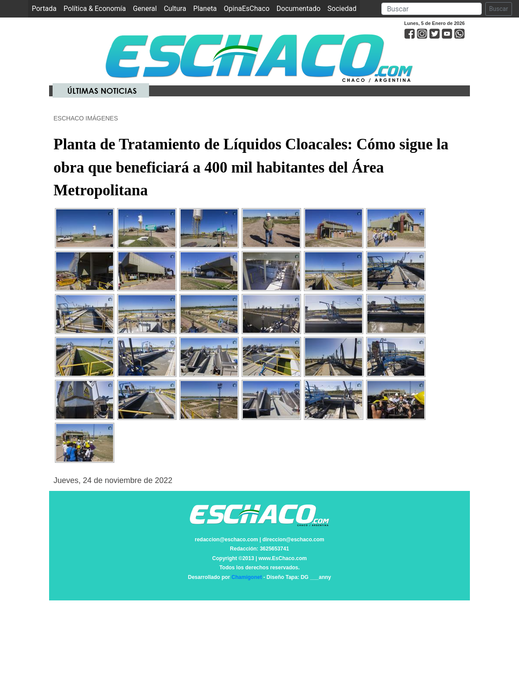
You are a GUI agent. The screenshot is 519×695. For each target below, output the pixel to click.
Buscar (498, 8)
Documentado (298, 8)
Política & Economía (95, 8)
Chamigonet (246, 577)
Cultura (175, 8)
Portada (46, 8)
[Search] (431, 9)
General (144, 8)
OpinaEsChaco (247, 8)
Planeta (205, 8)
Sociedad (341, 8)
